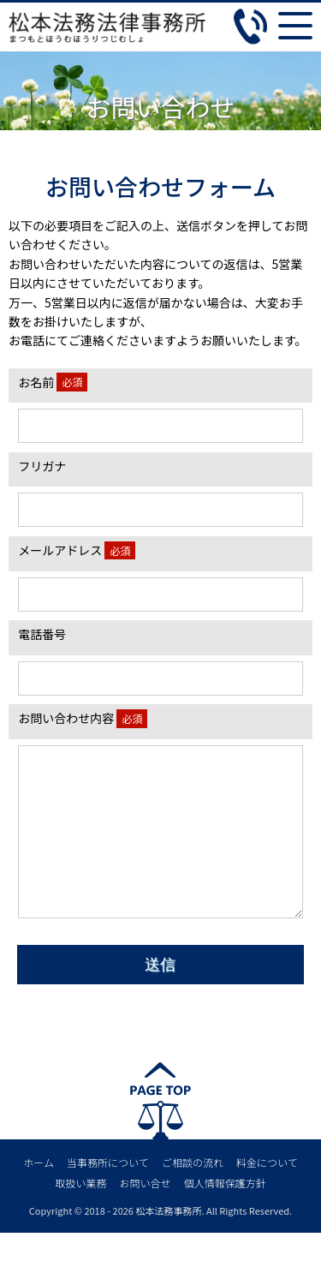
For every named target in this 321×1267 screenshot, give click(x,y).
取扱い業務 (80, 1217)
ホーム (38, 1196)
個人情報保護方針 (225, 1217)
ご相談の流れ (192, 1196)
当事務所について (108, 1196)
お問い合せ (144, 1217)
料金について (267, 1196)
